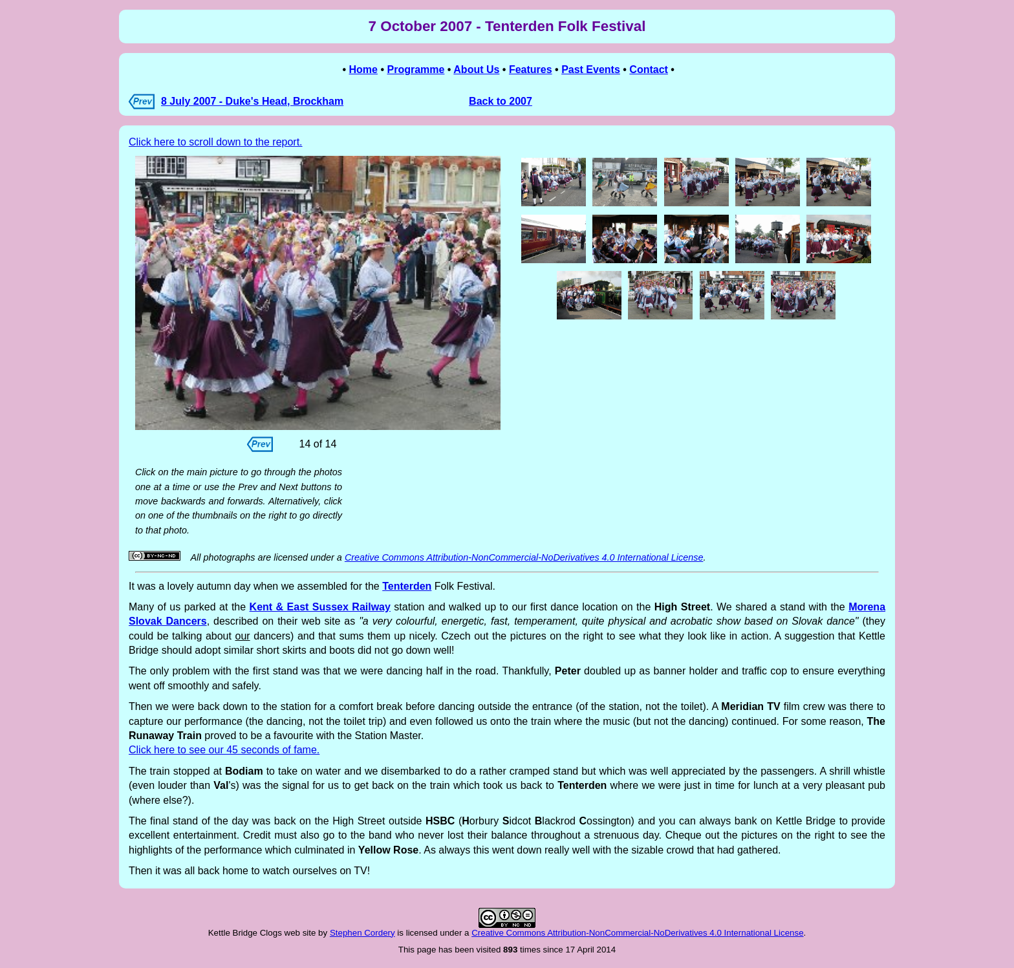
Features (530, 69)
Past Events (590, 69)
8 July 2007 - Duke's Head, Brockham (252, 101)
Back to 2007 (500, 101)
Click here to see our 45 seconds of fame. (224, 749)
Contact (648, 69)
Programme (415, 69)
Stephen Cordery (362, 933)
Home (363, 69)
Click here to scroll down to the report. (216, 141)
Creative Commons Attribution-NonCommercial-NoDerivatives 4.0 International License (524, 557)
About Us (476, 69)
